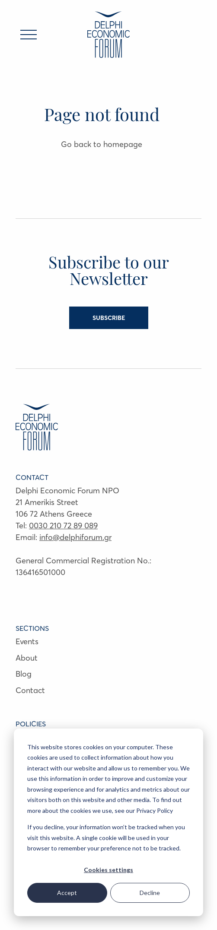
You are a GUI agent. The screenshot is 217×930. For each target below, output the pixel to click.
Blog (24, 674)
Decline (150, 892)
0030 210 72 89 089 (63, 526)
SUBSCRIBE (109, 318)
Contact (30, 690)
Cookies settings (108, 869)
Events (27, 641)
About (27, 658)
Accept (67, 892)
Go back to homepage (101, 144)
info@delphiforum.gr (75, 537)
